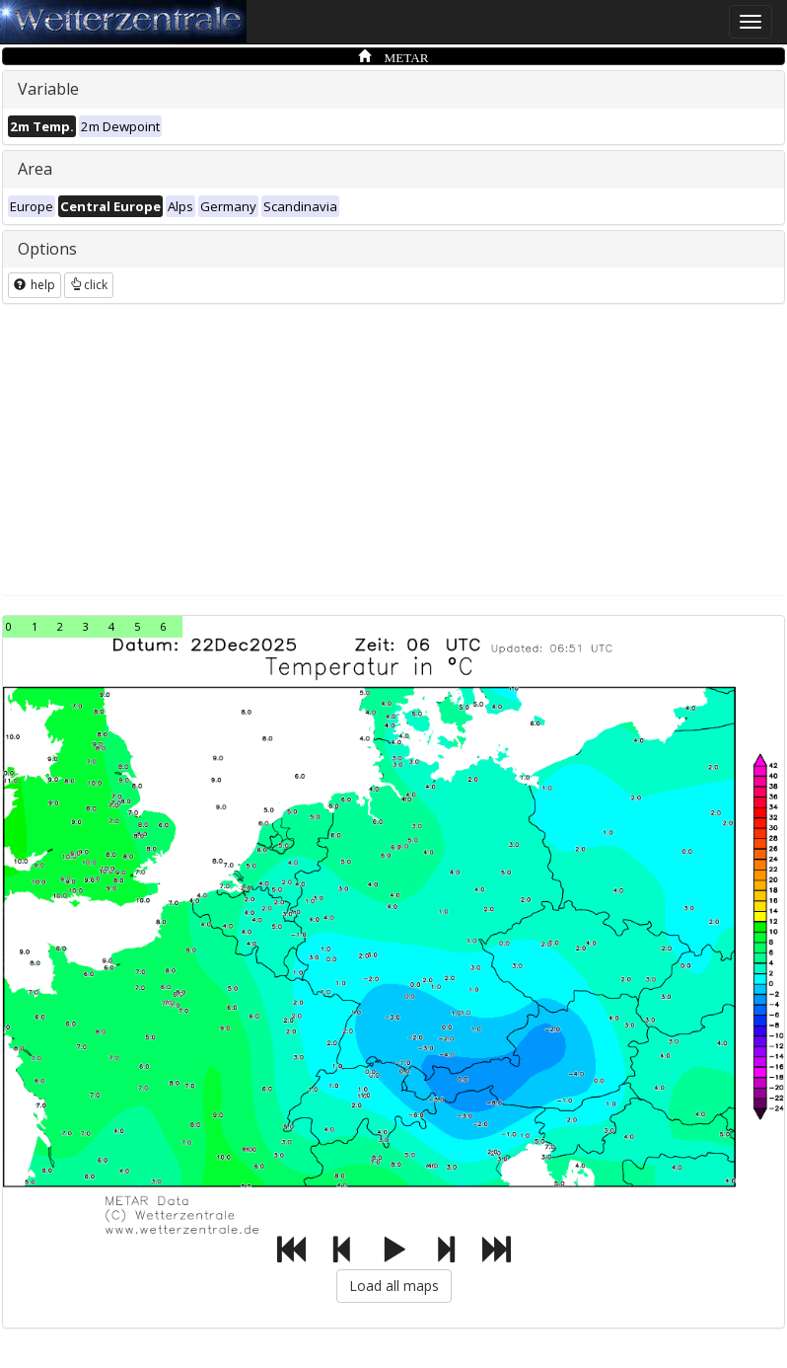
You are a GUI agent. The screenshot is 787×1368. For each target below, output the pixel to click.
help (34, 284)
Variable (48, 89)
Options (47, 249)
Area (35, 169)
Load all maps (394, 1285)
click (88, 284)
